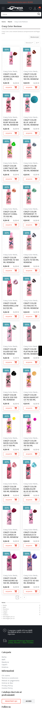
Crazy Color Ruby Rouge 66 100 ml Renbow (10, 122)
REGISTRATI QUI (11, 701)
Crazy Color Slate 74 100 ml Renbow (31, 260)
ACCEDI (28, 701)
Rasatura (6, 609)
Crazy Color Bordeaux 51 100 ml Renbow (31, 534)
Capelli (5, 611)
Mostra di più (35, 37)
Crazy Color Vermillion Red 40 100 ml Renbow (11, 77)
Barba (5, 605)
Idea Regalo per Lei (9, 618)
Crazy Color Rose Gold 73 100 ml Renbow (31, 76)
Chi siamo (6, 676)
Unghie (5, 613)
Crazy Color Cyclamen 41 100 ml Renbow (10, 534)
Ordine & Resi (7, 683)
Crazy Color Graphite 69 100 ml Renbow (31, 168)
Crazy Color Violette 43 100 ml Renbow (31, 580)
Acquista (11, 87)
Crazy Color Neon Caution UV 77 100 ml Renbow (10, 443)
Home (3, 602)
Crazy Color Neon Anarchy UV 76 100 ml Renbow (31, 398)
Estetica (5, 615)
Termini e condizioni (10, 678)
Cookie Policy (7, 688)
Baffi (4, 607)
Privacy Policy (7, 686)
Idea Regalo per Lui (9, 616)
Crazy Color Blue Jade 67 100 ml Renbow (31, 122)
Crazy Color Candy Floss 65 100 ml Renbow (11, 489)
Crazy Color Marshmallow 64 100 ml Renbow (10, 306)
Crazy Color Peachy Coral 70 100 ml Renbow (10, 214)
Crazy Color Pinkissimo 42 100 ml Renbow (10, 580)
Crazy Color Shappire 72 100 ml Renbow (11, 260)
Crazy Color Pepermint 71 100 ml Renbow (31, 214)
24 (37, 42)
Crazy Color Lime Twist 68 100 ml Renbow (10, 168)
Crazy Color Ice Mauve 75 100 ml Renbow (31, 305)
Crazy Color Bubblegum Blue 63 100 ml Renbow (31, 489)
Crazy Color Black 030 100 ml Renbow (10, 397)
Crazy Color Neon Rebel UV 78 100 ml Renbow (31, 443)
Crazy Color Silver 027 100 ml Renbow (10, 351)
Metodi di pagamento (10, 681)
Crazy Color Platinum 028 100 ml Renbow (31, 351)
